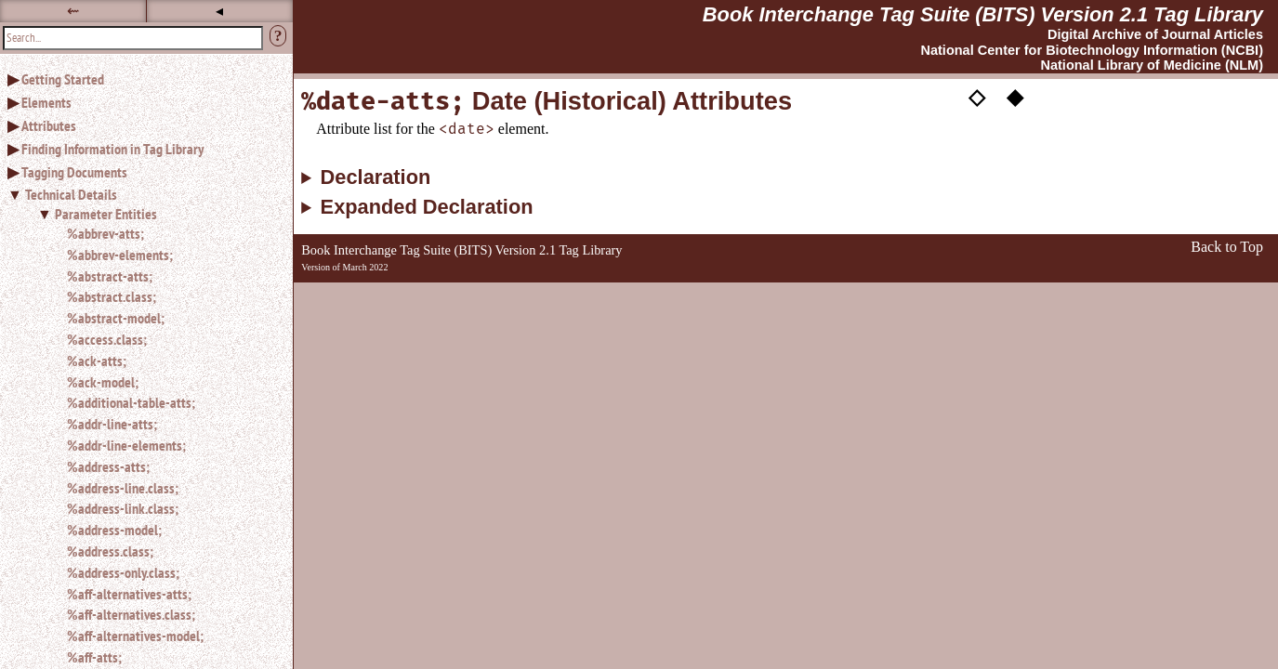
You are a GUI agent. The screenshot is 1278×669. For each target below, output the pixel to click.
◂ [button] (219, 11)
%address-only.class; (123, 572)
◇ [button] (976, 96)
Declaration (376, 177)
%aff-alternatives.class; (131, 614)
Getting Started (62, 79)
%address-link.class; (122, 508)
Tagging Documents (74, 172)
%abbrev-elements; (120, 254)
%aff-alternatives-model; (135, 635)
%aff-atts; (94, 657)
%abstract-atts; (109, 276)
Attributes (48, 125)
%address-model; (114, 529)
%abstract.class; (111, 296)
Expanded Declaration (427, 207)
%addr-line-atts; (112, 423)
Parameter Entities (106, 213)
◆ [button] (1015, 96)
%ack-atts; (96, 360)
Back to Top (1227, 247)
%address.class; (110, 551)
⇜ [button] (73, 11)
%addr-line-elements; (126, 445)
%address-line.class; (122, 488)
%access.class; (107, 339)
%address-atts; (108, 466)
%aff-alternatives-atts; (129, 593)
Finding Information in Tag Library (112, 148)
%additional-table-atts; (131, 402)
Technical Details (71, 194)
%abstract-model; (116, 317)
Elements (46, 102)
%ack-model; (102, 382)
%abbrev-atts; (105, 233)
